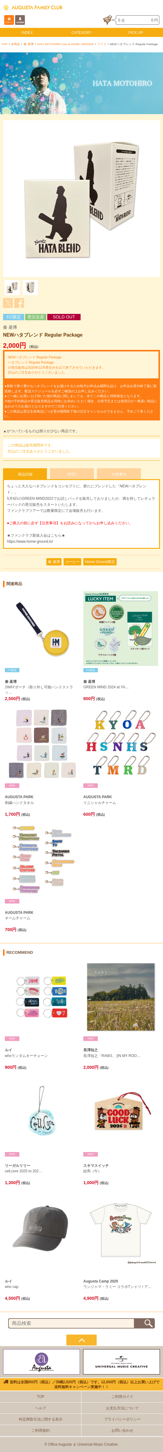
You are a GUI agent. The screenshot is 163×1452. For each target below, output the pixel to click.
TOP (5, 44)
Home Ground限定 (100, 562)
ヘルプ (40, 1408)
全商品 (15, 44)
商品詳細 (25, 474)
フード (101, 44)
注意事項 (119, 474)
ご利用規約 (41, 1430)
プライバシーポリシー (122, 1419)
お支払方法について (122, 1408)
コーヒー (72, 562)
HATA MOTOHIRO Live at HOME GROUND (65, 44)
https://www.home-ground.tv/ (30, 541)
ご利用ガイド (122, 1396)
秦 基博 (29, 44)
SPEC (72, 474)
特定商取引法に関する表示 (40, 1419)
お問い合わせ (122, 1430)
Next (152, 198)
